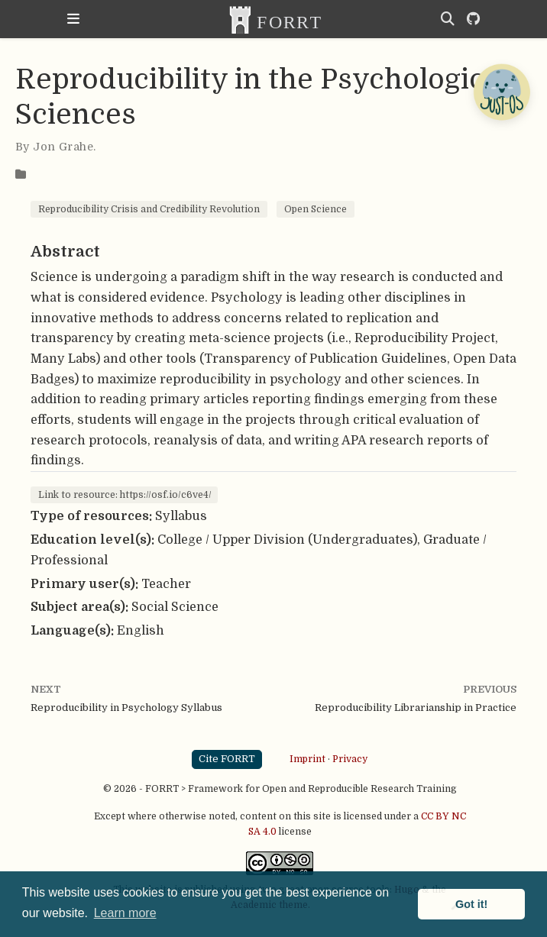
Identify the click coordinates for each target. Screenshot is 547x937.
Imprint (307, 759)
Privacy (349, 759)
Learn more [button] (125, 912)
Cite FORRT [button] (227, 758)
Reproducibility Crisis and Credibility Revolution (149, 209)
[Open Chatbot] (501, 91)
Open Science (315, 209)
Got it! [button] (471, 904)
